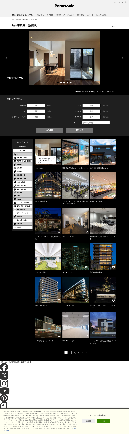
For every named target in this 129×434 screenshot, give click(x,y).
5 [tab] (71, 83)
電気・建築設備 (16, 19)
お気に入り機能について (108, 92)
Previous (6, 58)
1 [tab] (58, 83)
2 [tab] (61, 83)
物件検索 (49, 130)
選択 (36, 105)
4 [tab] (68, 83)
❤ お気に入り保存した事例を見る (86, 92)
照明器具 (25, 19)
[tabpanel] (64, 58)
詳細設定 (88, 427)
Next (123, 58)
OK (104, 427)
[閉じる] (125, 427)
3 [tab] (64, 83)
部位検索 (79, 130)
